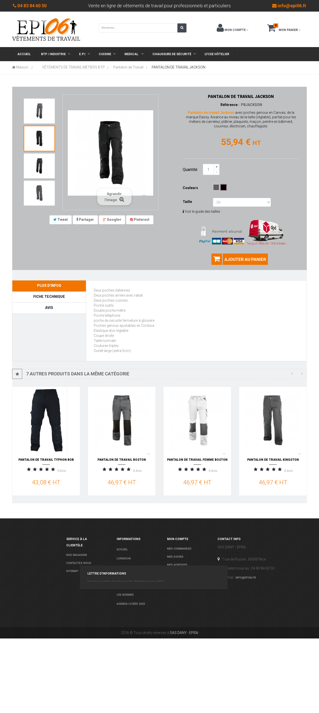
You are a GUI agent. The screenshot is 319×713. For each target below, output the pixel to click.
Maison (20, 67)
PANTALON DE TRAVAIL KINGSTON (273, 459)
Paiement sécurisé (130, 585)
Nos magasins (76, 555)
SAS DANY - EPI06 (184, 707)
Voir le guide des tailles (201, 211)
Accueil (122, 549)
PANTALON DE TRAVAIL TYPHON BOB (46, 459)
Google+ (112, 220)
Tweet (60, 220)
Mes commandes (179, 548)
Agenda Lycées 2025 (131, 603)
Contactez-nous (78, 563)
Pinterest (139, 220)
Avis (49, 308)
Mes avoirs (175, 556)
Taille (188, 202)
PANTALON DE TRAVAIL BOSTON (122, 459)
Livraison (124, 558)
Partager (85, 220)
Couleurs (191, 188)
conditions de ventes (133, 576)
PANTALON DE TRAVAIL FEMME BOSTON (197, 459)
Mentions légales (130, 567)
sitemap (72, 571)
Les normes (125, 594)
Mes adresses (177, 564)
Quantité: (190, 169)
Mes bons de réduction (184, 584)
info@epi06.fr (246, 577)
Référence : (229, 105)
